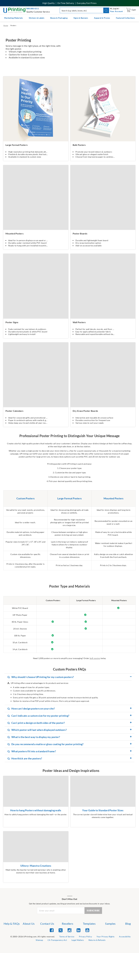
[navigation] (116, 11)
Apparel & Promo (102, 18)
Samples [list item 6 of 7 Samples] (110, 923)
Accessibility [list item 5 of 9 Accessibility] (125, 936)
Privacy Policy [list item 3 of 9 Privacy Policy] (85, 936)
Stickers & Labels (36, 18)
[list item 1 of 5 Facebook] (52, 930)
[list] (32, 936)
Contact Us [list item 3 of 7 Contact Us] (47, 923)
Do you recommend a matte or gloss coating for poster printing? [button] (45, 744)
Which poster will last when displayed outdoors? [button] (37, 730)
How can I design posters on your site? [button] (31, 708)
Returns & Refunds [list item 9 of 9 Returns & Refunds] (97, 940)
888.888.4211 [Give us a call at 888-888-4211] (32, 8)
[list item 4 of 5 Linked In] (78, 930)
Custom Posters (25, 498)
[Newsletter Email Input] (61, 910)
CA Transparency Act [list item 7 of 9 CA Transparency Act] (57, 940)
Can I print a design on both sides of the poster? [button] (36, 723)
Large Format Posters (69, 498)
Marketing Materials (13, 18)
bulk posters (95, 658)
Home (5, 25)
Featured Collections (125, 18)
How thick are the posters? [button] (24, 758)
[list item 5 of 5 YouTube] (87, 930)
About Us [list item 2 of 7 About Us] (29, 923)
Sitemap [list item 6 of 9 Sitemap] (39, 940)
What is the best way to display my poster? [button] (33, 737)
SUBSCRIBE (93, 910)
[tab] (69, 677)
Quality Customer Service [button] (38, 12)
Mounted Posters (114, 498)
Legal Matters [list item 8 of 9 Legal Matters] (78, 940)
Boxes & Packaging (58, 18)
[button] (106, 10)
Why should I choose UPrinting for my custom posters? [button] (40, 677)
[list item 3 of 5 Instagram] (69, 930)
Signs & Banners (81, 18)
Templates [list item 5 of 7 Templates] (89, 923)
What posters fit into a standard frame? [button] (31, 751)
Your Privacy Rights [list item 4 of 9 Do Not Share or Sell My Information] (105, 936)
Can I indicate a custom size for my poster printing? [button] (38, 715)
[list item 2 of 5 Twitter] (61, 930)
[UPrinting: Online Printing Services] (14, 10)
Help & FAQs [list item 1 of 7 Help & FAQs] (12, 923)
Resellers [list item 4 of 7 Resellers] (67, 923)
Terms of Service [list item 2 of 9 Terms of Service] (66, 936)
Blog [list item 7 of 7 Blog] (128, 923)
